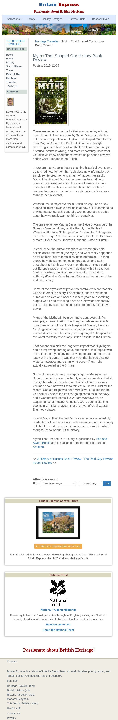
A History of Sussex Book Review (59, 458)
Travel (9, 70)
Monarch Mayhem (18, 699)
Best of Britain (100, 19)
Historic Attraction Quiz (21, 694)
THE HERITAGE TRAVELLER (15, 42)
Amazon (38, 446)
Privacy (11, 717)
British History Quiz (18, 690)
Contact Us (13, 713)
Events (10, 58)
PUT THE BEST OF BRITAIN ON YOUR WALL (58, 546)
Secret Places (14, 66)
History (10, 62)
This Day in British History (22, 703)
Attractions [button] (14, 19)
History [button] (32, 19)
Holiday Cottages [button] (53, 19)
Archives (12, 86)
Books (9, 54)
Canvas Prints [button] (78, 19)
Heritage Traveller (47, 41)
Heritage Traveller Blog (21, 685)
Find (36, 483)
